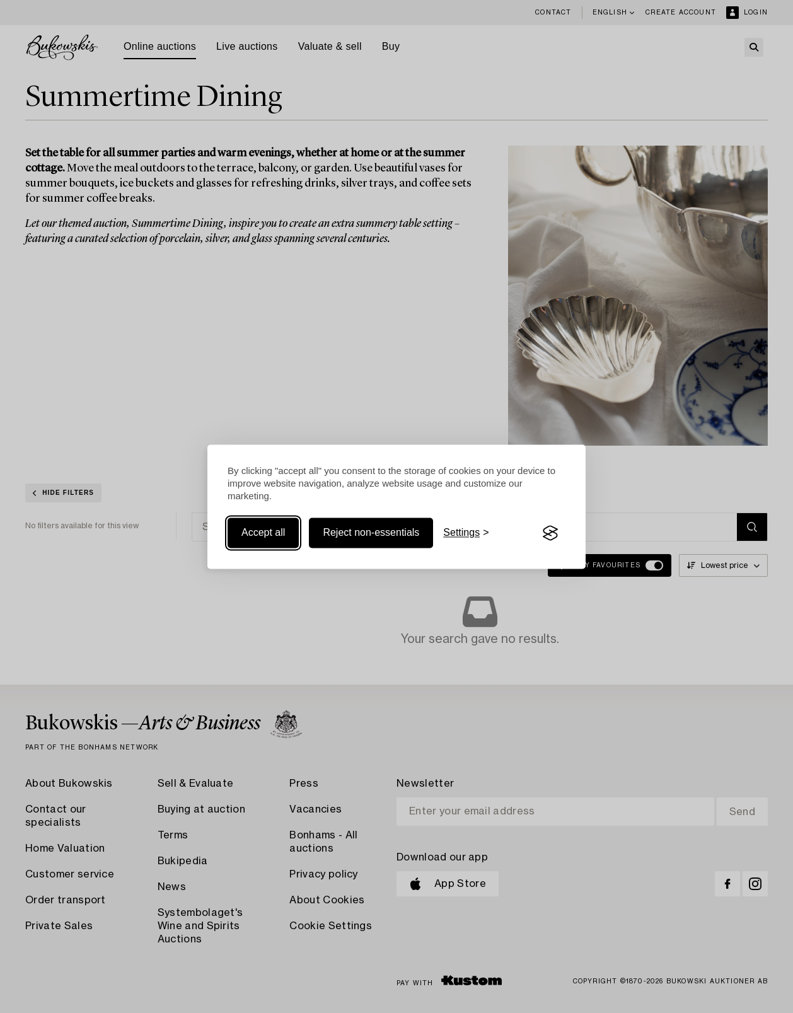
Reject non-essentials (371, 533)
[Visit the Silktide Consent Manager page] (550, 533)
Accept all (263, 533)
